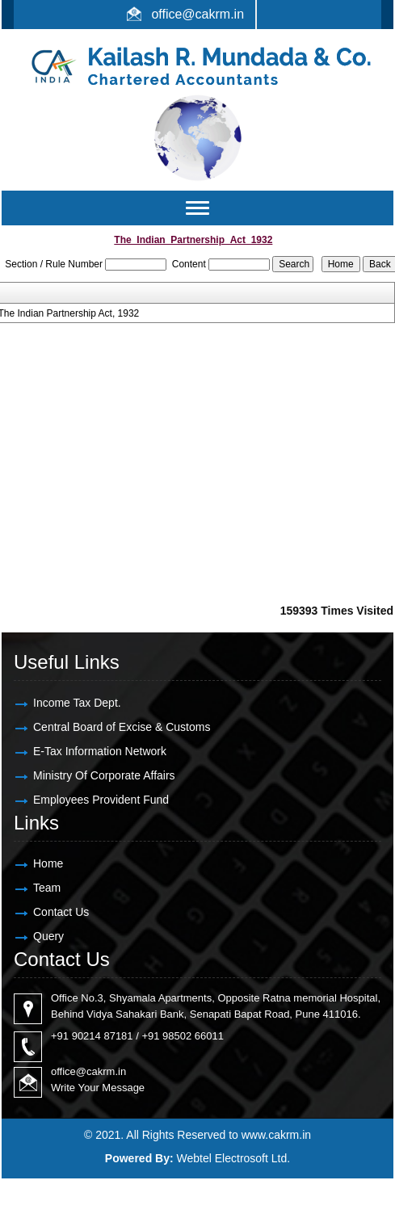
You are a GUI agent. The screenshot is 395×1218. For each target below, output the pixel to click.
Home (48, 863)
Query (48, 936)
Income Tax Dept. (77, 702)
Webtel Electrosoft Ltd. (234, 1158)
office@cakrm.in (197, 14)
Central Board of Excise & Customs (121, 726)
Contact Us (61, 911)
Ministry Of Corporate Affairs (104, 775)
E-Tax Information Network (99, 751)
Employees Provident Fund (101, 799)
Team (47, 887)
